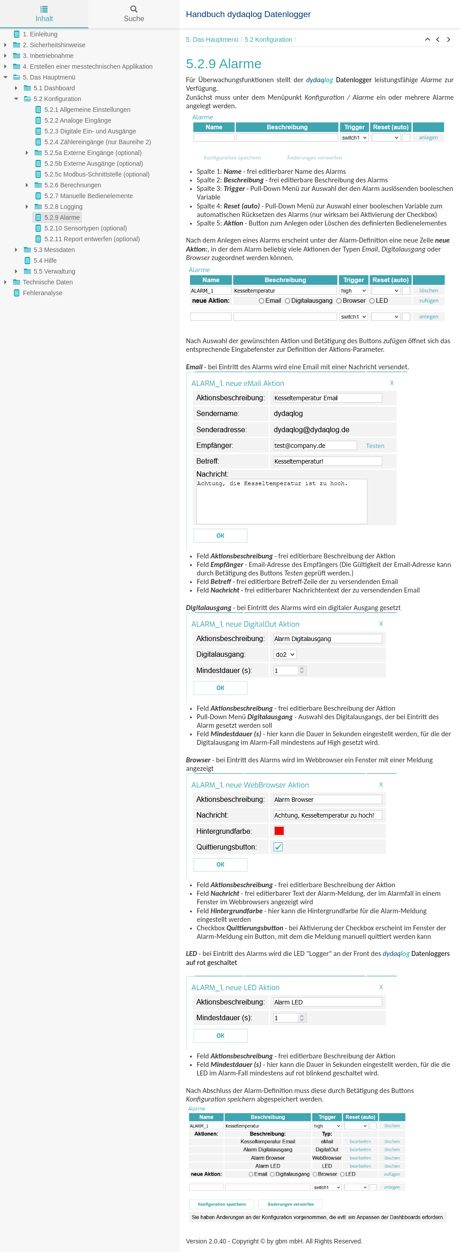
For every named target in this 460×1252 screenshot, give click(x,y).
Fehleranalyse (36, 293)
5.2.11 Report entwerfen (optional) (86, 239)
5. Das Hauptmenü (43, 77)
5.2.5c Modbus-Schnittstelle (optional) (91, 174)
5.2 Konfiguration (51, 98)
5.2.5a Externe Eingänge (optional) (87, 152)
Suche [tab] (134, 14)
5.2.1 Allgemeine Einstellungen (81, 109)
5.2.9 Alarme (56, 217)
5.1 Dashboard (48, 88)
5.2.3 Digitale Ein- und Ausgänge (84, 131)
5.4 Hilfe (39, 260)
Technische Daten (42, 282)
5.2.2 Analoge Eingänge (72, 120)
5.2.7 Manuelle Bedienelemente (83, 195)
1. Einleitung (34, 34)
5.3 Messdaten (48, 249)
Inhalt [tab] (44, 14)
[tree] (90, 163)
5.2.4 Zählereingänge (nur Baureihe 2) (92, 142)
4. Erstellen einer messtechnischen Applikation (82, 66)
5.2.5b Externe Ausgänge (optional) (88, 163)
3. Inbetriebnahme (42, 55)
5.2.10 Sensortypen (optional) (80, 228)
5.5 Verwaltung (48, 271)
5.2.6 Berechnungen (67, 185)
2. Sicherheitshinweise (48, 45)
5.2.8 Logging (58, 206)
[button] (427, 39)
